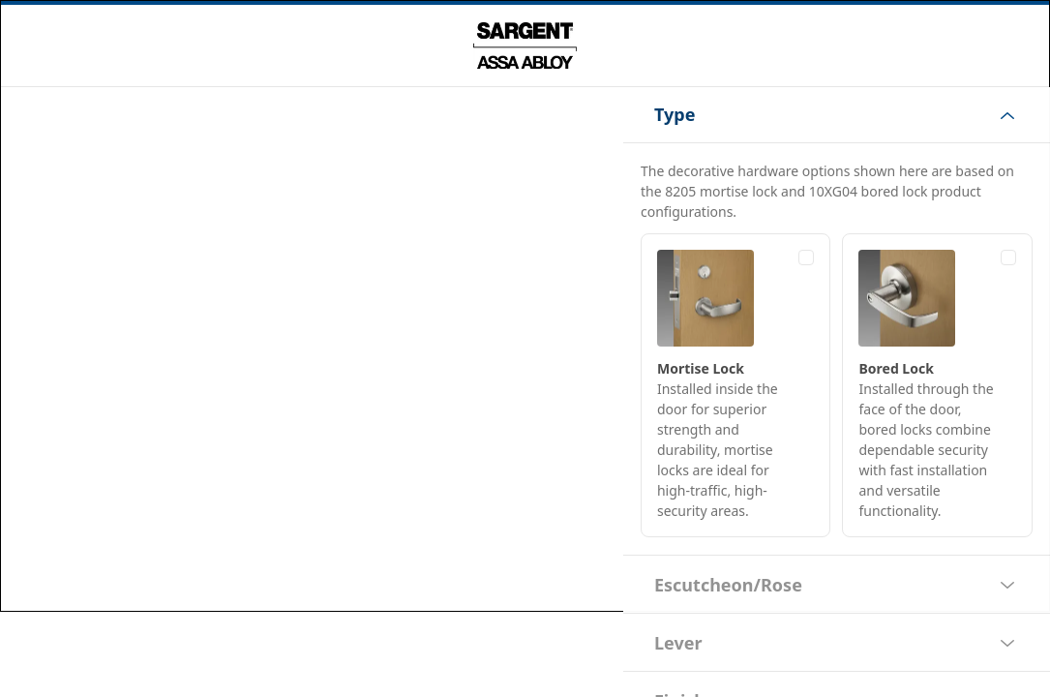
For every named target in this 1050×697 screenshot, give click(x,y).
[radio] (736, 385)
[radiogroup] (837, 385)
